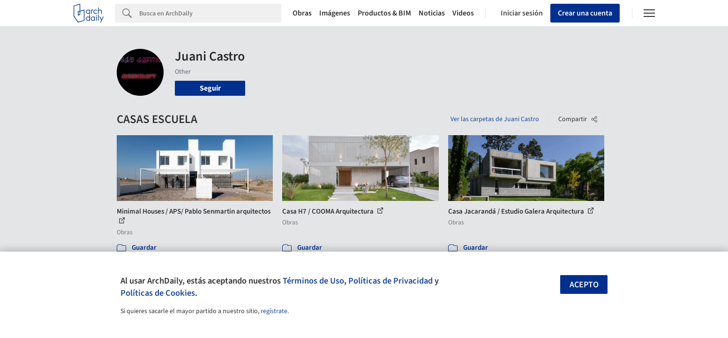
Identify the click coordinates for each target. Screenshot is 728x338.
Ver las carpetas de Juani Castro (494, 119)
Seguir (210, 88)
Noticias (432, 13)
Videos (463, 13)
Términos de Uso (313, 281)
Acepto (584, 285)
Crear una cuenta (585, 13)
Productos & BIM (384, 13)
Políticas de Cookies (157, 293)
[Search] (210, 13)
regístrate (274, 311)
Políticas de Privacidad (390, 281)
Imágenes (334, 13)
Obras (302, 13)
